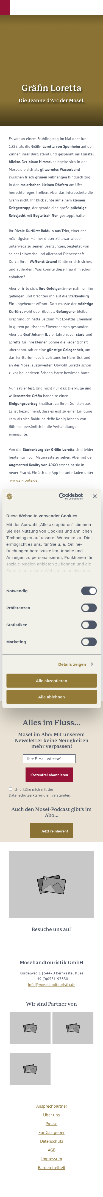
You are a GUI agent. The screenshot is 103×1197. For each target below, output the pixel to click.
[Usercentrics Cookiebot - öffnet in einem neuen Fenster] (61, 496)
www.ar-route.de (23, 480)
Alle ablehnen (51, 697)
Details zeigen (72, 664)
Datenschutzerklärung (27, 795)
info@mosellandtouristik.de (51, 984)
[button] (5, 7)
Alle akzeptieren (51, 680)
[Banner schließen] (95, 496)
